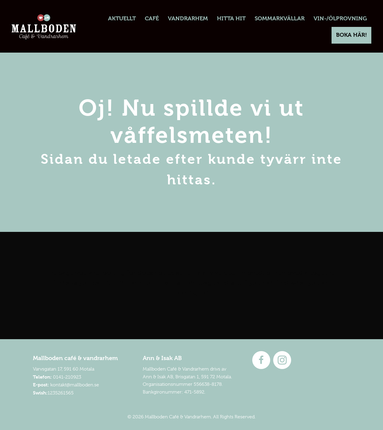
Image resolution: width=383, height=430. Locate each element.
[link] (121, 18)
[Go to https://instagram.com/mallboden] (282, 360)
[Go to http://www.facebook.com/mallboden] (261, 360)
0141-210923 (67, 377)
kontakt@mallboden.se (74, 385)
